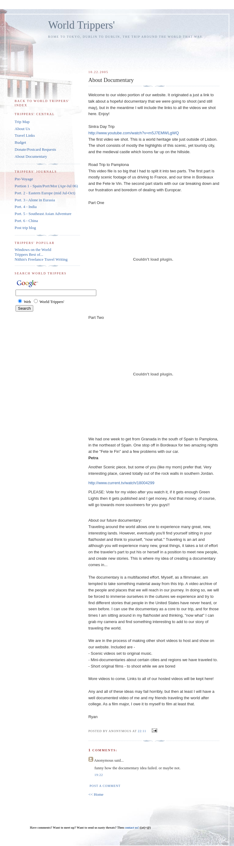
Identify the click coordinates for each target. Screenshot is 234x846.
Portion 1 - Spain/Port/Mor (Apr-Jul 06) (46, 186)
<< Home (96, 794)
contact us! (132, 827)
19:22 (98, 775)
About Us (22, 128)
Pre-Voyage (24, 179)
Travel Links (25, 135)
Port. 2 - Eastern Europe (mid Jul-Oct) (45, 193)
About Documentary (31, 156)
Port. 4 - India (26, 206)
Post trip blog (25, 227)
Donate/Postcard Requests (35, 149)
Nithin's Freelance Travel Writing (41, 259)
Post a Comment (105, 786)
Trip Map (22, 121)
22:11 (142, 731)
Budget (20, 142)
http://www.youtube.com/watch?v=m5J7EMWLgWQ (133, 133)
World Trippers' (81, 25)
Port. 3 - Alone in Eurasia (35, 200)
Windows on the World (33, 249)
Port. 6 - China (26, 220)
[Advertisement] (160, 51)
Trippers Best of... (29, 254)
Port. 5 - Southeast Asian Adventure (43, 213)
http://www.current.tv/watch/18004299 (121, 483)
